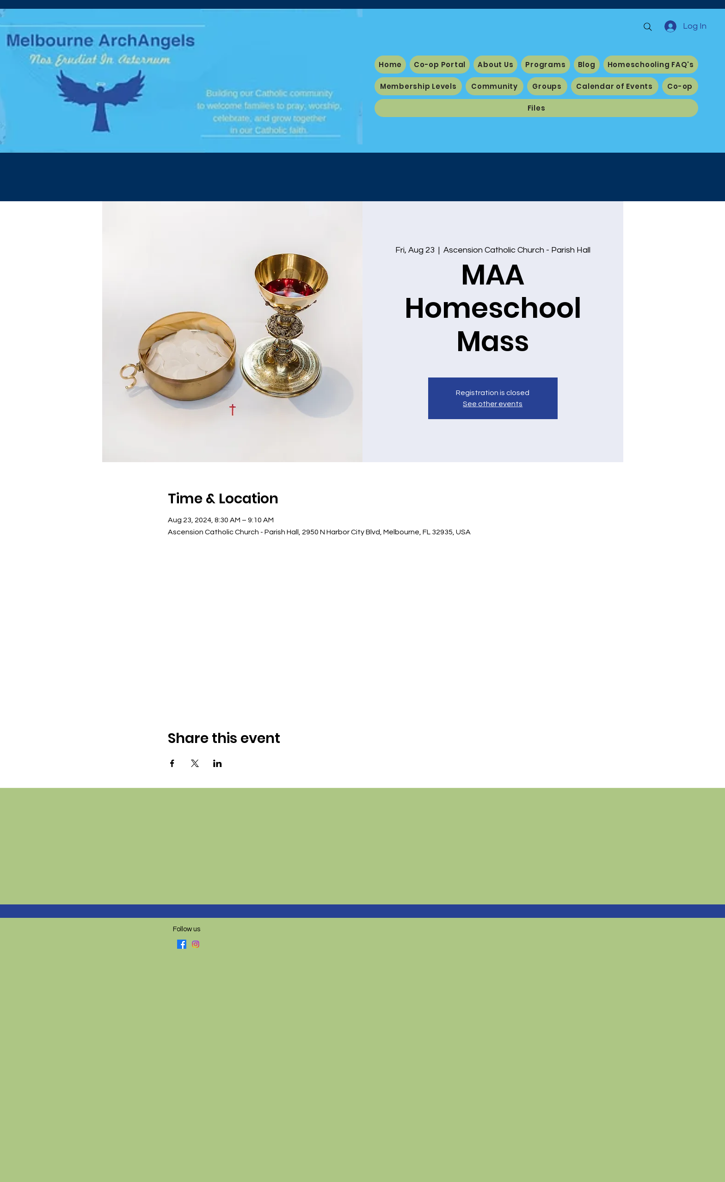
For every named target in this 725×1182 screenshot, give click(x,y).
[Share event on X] (194, 763)
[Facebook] (181, 944)
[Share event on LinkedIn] (217, 763)
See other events (492, 404)
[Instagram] (195, 944)
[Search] (647, 27)
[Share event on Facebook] (172, 763)
